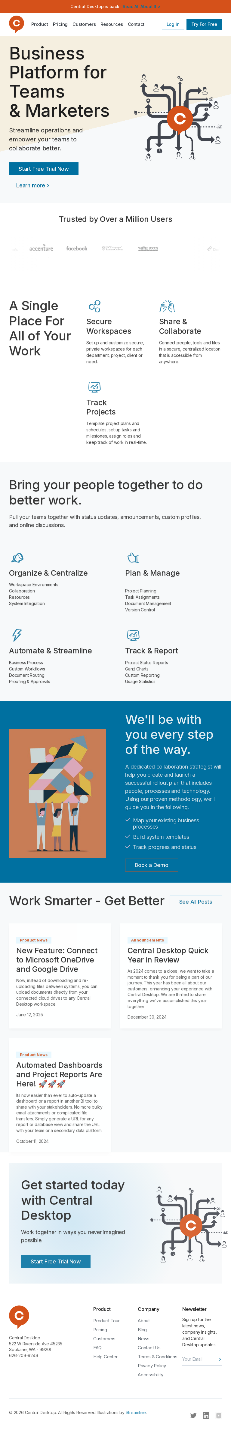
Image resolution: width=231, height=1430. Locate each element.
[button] (111, 24)
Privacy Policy (152, 1365)
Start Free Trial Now (44, 169)
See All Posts (195, 902)
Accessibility (150, 1374)
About (144, 1320)
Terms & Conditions (157, 1356)
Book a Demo (151, 865)
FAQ (97, 1347)
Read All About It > (141, 6)
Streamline (136, 1412)
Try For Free (204, 24)
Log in (173, 24)
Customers (84, 24)
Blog (142, 1329)
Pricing (60, 24)
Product (39, 24)
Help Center (105, 1356)
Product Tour (106, 1320)
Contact (136, 24)
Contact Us (149, 1347)
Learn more (30, 185)
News (143, 1338)
